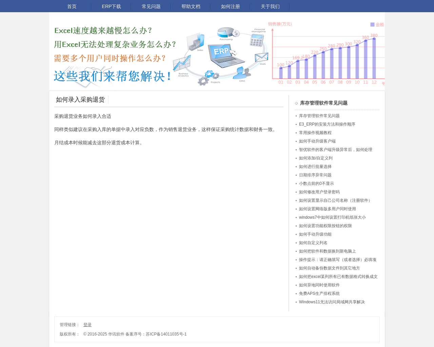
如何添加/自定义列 (316, 158)
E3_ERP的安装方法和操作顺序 (327, 124)
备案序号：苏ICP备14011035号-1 (155, 334)
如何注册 (230, 6)
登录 (87, 324)
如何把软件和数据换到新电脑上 (327, 251)
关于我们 (270, 6)
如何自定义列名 (313, 242)
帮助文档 (190, 6)
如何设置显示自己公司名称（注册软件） (335, 200)
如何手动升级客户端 (317, 141)
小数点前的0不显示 (316, 183)
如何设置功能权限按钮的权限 (325, 225)
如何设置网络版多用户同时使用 (327, 209)
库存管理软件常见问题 (319, 115)
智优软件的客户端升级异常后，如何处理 (335, 149)
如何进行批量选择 (315, 166)
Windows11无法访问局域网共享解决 (332, 302)
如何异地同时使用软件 (319, 285)
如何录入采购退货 (80, 99)
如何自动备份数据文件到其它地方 (329, 268)
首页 (72, 6)
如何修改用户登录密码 (319, 192)
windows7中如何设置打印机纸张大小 (332, 217)
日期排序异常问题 (315, 175)
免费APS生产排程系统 (319, 293)
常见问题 (151, 6)
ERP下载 (111, 6)
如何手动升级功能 (315, 234)
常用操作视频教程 (315, 132)
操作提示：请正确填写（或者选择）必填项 (337, 259)
